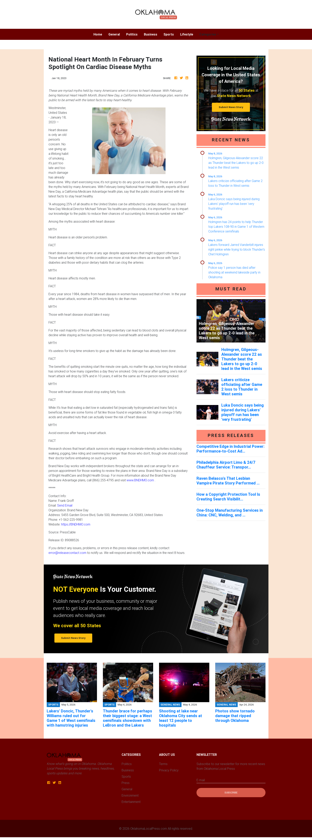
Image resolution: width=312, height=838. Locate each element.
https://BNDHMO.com (75, 524)
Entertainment (131, 802)
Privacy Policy (169, 770)
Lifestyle (186, 34)
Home (99, 34)
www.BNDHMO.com (140, 480)
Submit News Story (231, 107)
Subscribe (230, 792)
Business (150, 34)
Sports (169, 34)
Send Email (64, 505)
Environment (130, 795)
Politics (132, 34)
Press (125, 783)
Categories (207, 34)
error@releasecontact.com (67, 553)
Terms (163, 764)
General (114, 34)
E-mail (201, 780)
